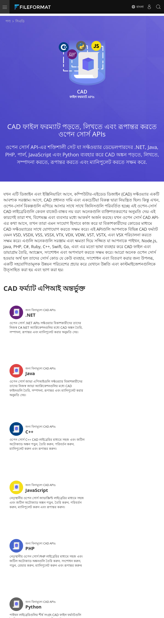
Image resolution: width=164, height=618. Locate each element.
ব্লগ (95, 583)
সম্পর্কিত (66, 589)
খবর (96, 576)
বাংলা (137, 7)
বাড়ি (31, 576)
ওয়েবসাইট (35, 589)
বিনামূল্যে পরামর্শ (71, 583)
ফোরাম (33, 583)
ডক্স (63, 576)
